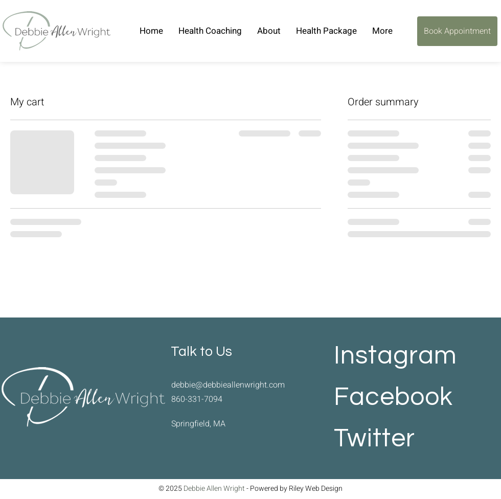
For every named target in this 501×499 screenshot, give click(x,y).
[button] (268, 31)
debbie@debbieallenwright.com (228, 385)
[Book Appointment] (457, 31)
